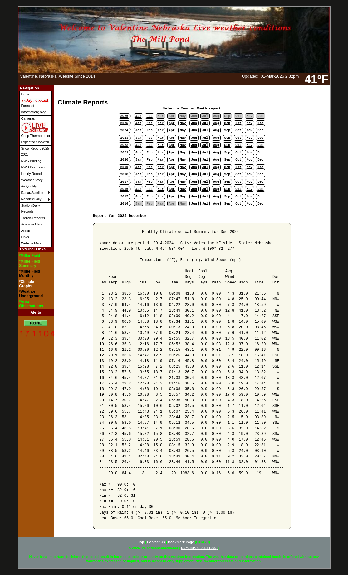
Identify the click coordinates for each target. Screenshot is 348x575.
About (25, 231)
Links (25, 237)
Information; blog (33, 112)
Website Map (31, 243)
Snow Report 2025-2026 (35, 151)
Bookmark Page (181, 542)
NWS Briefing (31, 161)
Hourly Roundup (33, 174)
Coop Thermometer (35, 136)
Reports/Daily (31, 199)
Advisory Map (31, 224)
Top (141, 542)
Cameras (28, 118)
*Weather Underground (31, 293)
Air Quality (29, 186)
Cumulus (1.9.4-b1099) (199, 548)
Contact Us (156, 542)
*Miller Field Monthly (29, 273)
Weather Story (32, 180)
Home (25, 94)
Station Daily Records (30, 208)
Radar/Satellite (32, 193)
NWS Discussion (33, 167)
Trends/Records (33, 218)
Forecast (35, 103)
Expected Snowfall (35, 142)
